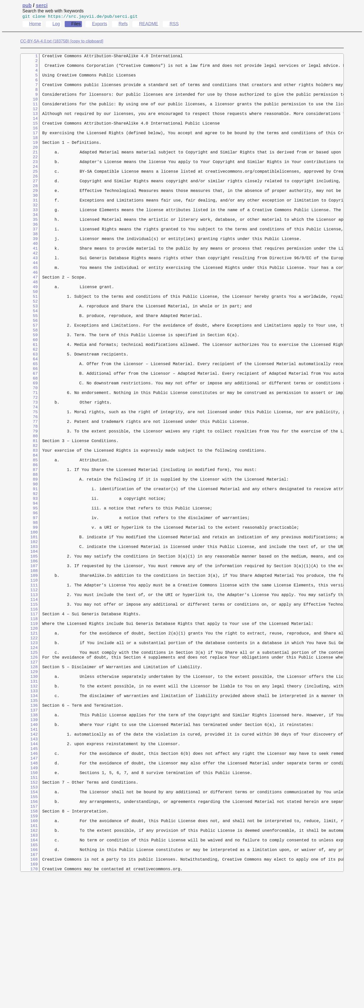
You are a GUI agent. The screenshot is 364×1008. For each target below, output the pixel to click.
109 (29, 659)
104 (29, 631)
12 (29, 119)
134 (29, 798)
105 (29, 637)
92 (29, 564)
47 (29, 314)
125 (29, 748)
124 (29, 742)
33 (29, 236)
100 (29, 609)
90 (29, 553)
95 (29, 581)
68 (29, 430)
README (148, 24)
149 (29, 882)
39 (29, 269)
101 (29, 614)
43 (29, 291)
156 (29, 921)
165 (29, 971)
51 (29, 336)
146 (29, 865)
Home (35, 24)
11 (29, 113)
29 (29, 213)
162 (29, 954)
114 (29, 687)
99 (29, 603)
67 (29, 425)
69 (29, 436)
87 (29, 536)
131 (29, 781)
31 (29, 224)
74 (29, 464)
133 (29, 793)
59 (29, 380)
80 (29, 497)
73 (29, 458)
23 (29, 180)
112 (29, 676)
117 (29, 703)
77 (29, 481)
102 (29, 620)
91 (29, 559)
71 (29, 447)
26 (29, 197)
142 (29, 843)
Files (76, 24)
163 (29, 960)
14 (29, 130)
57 (29, 369)
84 (29, 520)
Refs (123, 24)
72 (29, 453)
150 (29, 887)
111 (29, 670)
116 (29, 698)
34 (29, 241)
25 (29, 191)
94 (29, 575)
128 (29, 765)
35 (29, 247)
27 (29, 202)
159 (29, 937)
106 (29, 642)
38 (29, 263)
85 (29, 525)
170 (29, 999)
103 (29, 625)
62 (29, 397)
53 (29, 347)
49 (29, 325)
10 (29, 107)
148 (29, 876)
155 (29, 915)
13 (29, 124)
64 (29, 408)
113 (29, 681)
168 (29, 988)
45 (29, 302)
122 (29, 731)
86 (29, 531)
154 (29, 910)
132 (29, 787)
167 (29, 982)
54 (29, 352)
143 (29, 848)
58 (29, 375)
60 (29, 386)
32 (29, 230)
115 (29, 692)
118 (29, 709)
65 (29, 414)
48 (29, 319)
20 (29, 163)
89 (29, 547)
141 (29, 837)
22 (29, 174)
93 (29, 570)
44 (29, 297)
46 (29, 308)
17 (29, 146)
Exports (99, 24)
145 (29, 859)
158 (29, 932)
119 (29, 715)
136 (29, 809)
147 (29, 871)
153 (29, 904)
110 (29, 664)
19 (29, 158)
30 (29, 219)
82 (29, 508)
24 (29, 185)
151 (29, 893)
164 (29, 965)
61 (29, 391)
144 (29, 854)
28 (29, 208)
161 (29, 949)
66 (29, 419)
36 (29, 252)
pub (27, 5)
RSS (174, 24)
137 (29, 815)
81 (29, 503)
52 (29, 341)
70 (29, 442)
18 (29, 152)
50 (29, 330)
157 (29, 926)
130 (29, 776)
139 (29, 826)
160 (29, 943)
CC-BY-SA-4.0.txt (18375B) (44, 42)
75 (29, 469)
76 (29, 475)
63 (29, 403)
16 (29, 141)
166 (29, 976)
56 (29, 364)
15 (29, 135)
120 (29, 720)
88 (29, 542)
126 (29, 754)
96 (29, 586)
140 (29, 832)
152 (29, 898)
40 (29, 275)
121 (29, 726)
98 (29, 598)
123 (29, 737)
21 (29, 169)
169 (29, 993)
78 (29, 486)
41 (29, 280)
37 (29, 258)
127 (29, 759)
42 (29, 286)
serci (42, 5)
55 (29, 358)
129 (29, 770)
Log (56, 24)
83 (29, 514)
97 (29, 592)
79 (29, 492)
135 (29, 804)
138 (29, 820)
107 (29, 648)
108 (29, 653)
